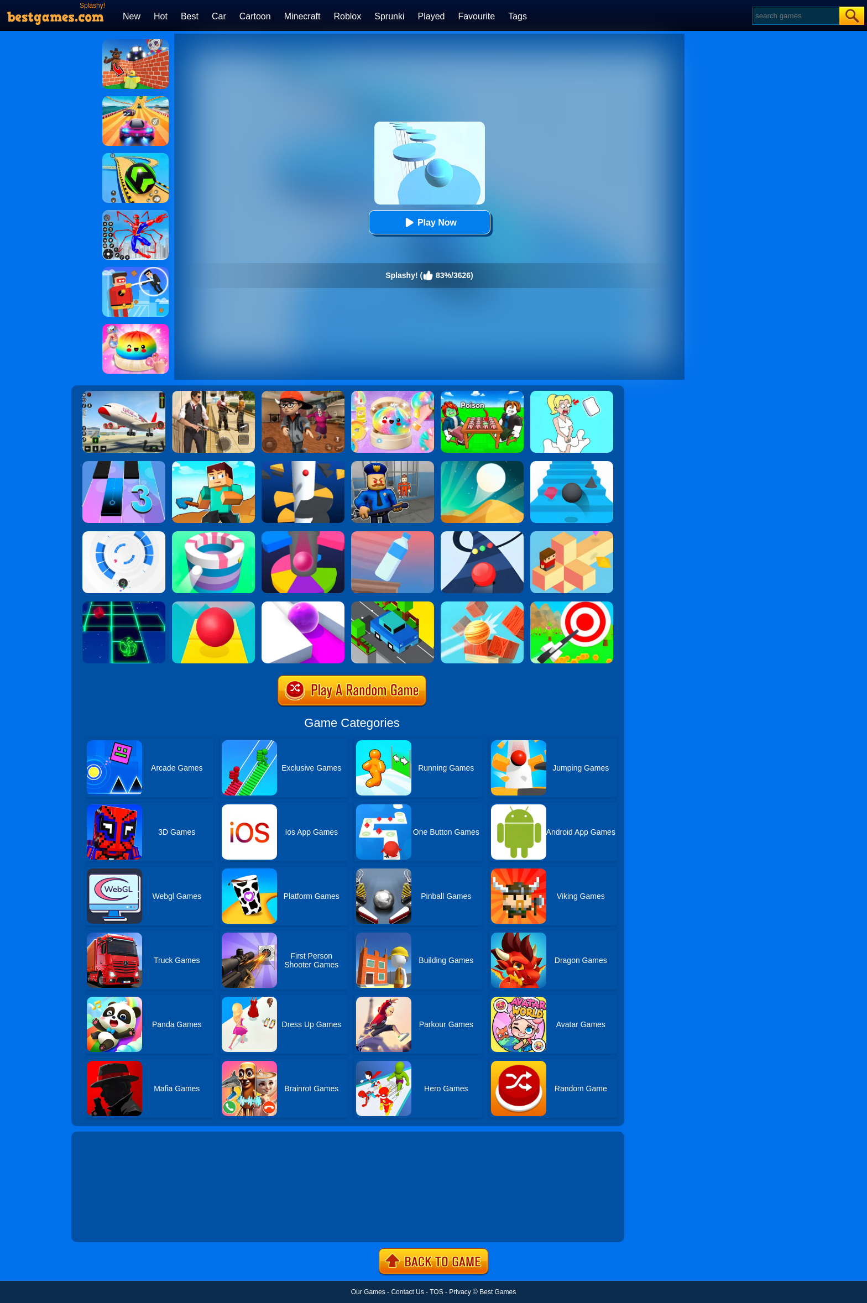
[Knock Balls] (482, 605)
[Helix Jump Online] (303, 535)
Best (190, 16)
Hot (161, 16)
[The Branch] (571, 535)
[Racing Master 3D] (135, 100)
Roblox (347, 16)
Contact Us (407, 1292)
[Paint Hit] (213, 535)
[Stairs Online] (571, 465)
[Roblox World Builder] (135, 43)
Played (431, 16)
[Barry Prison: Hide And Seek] (392, 465)
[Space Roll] (123, 605)
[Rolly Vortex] (123, 535)
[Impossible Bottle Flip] (392, 535)
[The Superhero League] (135, 271)
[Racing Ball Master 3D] (135, 157)
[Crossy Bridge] (392, 605)
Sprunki (389, 16)
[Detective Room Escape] (303, 395)
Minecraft (302, 16)
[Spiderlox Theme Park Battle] (135, 214)
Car (219, 16)
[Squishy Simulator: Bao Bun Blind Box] (392, 395)
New (131, 16)
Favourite (476, 16)
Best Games (497, 1292)
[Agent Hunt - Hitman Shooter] (213, 395)
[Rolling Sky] (213, 605)
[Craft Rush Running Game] (213, 465)
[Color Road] (482, 535)
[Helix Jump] (303, 465)
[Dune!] (482, 465)
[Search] (795, 16)
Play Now (429, 222)
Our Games (368, 1292)
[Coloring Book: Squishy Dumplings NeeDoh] (135, 328)
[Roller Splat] (303, 605)
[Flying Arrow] (571, 605)
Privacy (460, 1292)
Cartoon (255, 16)
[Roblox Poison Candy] (482, 395)
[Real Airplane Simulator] (123, 395)
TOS (436, 1292)
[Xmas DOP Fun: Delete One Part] (571, 395)
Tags (517, 16)
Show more (108, 1221)
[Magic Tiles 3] (123, 465)
